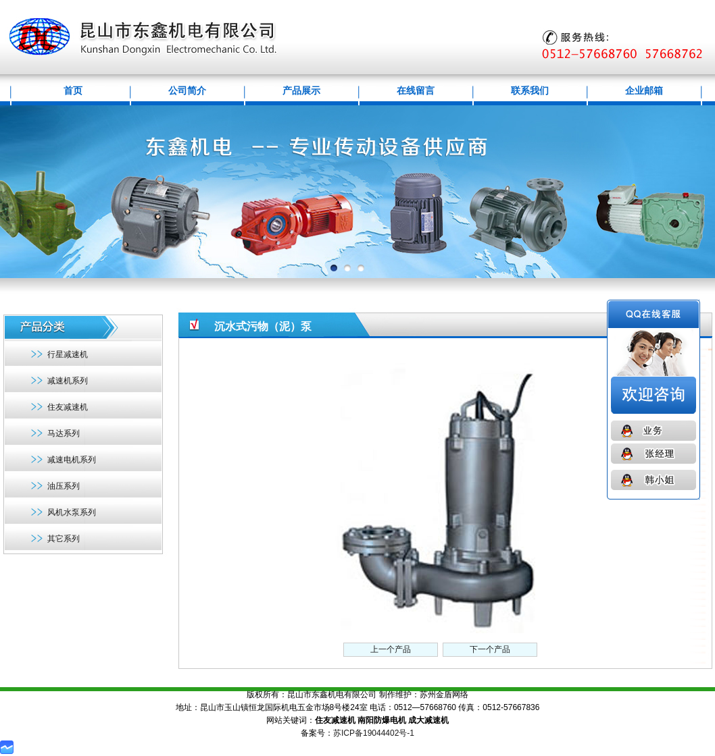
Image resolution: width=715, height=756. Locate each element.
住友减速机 (67, 407)
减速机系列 (67, 380)
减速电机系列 (71, 459)
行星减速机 (67, 354)
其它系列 (63, 538)
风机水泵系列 (71, 512)
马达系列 (63, 433)
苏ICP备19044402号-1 (373, 733)
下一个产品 (490, 649)
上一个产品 (390, 649)
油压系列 (63, 486)
